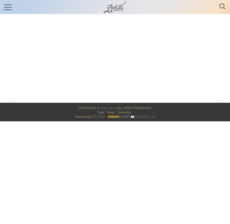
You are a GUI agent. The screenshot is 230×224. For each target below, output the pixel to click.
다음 (219, 101)
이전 (10, 101)
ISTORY (98, 117)
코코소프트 (108, 108)
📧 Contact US (143, 117)
